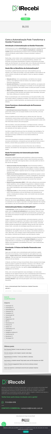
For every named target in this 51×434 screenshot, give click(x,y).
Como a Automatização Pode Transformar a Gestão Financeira (21, 286)
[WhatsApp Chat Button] (4, 424)
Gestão (7, 326)
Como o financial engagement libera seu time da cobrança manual (21, 364)
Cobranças (8, 311)
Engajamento (9, 319)
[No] (49, 430)
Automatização (9, 309)
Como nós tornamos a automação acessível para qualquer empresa (21, 367)
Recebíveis (8, 336)
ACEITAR (26, 431)
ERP (7, 321)
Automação (8, 305)
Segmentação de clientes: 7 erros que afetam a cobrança (18, 356)
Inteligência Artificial (11, 332)
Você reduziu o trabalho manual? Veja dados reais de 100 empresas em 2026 (23, 360)
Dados (7, 317)
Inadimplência (9, 328)
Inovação (8, 330)
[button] (25, 14)
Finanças (8, 324)
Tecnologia (8, 338)
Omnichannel (9, 334)
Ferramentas (9, 322)
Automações (9, 307)
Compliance (9, 313)
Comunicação (9, 315)
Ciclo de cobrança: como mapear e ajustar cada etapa (17, 353)
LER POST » (8, 288)
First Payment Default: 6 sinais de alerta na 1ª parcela (17, 349)
